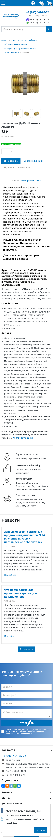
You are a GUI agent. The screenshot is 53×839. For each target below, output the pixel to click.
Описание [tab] (15, 180)
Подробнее (10, 574)
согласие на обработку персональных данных (27, 730)
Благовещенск (44, 767)
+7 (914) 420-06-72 (37, 19)
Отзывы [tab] (39, 180)
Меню (26, 798)
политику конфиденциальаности (19, 733)
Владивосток (11, 767)
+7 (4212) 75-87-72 (23, 437)
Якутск (20, 767)
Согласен (40, 830)
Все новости (26, 649)
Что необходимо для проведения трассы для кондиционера (20, 593)
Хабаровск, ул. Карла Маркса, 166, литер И (28, 763)
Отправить (27, 723)
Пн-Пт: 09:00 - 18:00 (16, 770)
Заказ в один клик (33, 160)
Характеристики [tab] (27, 180)
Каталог (26, 792)
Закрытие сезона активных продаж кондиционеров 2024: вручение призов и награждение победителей (24, 537)
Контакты (26, 750)
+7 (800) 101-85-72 (37, 12)
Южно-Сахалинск (30, 767)
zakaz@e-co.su (37, 15)
